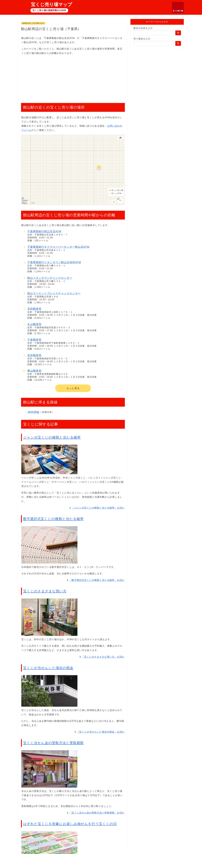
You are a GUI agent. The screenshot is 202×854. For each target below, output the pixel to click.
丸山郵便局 (34, 324)
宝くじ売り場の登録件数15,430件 (49, 10)
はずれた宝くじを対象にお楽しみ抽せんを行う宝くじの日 (70, 824)
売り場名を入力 (142, 39)
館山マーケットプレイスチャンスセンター (54, 293)
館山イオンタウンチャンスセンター (49, 277)
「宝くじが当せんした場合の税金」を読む (101, 732)
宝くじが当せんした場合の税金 (48, 668)
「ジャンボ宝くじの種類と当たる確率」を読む (98, 508)
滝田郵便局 (34, 308)
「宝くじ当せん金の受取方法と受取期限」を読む (97, 812)
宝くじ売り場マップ (51, 4)
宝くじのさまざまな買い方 (44, 591)
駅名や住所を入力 (143, 28)
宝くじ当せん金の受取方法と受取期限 (53, 743)
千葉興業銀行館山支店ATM (44, 231)
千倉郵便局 (34, 339)
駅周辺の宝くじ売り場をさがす (33, 23)
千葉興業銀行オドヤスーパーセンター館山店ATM (58, 246)
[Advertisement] (73, 77)
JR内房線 (33, 412)
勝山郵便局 (34, 370)
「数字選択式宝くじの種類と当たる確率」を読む (97, 580)
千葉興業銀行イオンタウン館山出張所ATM (54, 262)
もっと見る (73, 388)
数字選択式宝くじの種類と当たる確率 (53, 519)
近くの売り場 (178, 11)
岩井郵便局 (34, 355)
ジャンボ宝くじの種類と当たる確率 (52, 437)
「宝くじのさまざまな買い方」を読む (103, 657)
